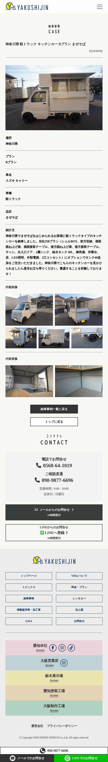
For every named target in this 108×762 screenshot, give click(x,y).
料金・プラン (79, 587)
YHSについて (79, 575)
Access (40, 650)
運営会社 (37, 726)
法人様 (79, 609)
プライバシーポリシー (62, 726)
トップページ (29, 575)
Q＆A (29, 621)
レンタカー (79, 598)
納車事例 (28, 598)
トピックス (28, 587)
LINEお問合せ (81, 758)
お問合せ (27, 758)
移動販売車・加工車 (29, 609)
